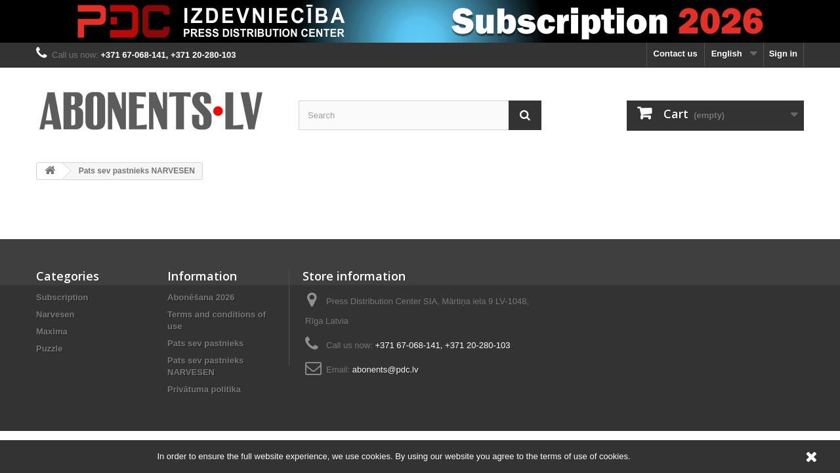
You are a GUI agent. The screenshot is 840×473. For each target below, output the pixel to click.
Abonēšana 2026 (201, 297)
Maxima (52, 331)
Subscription (62, 297)
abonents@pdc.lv (385, 369)
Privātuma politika (204, 389)
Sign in (783, 53)
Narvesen (55, 314)
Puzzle (49, 348)
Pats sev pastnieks (205, 343)
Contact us (676, 53)
